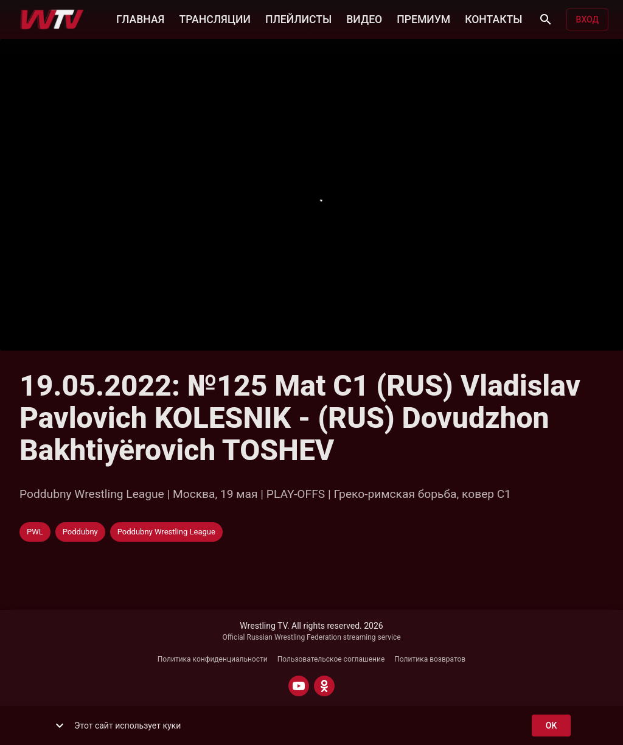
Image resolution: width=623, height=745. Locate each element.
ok (551, 726)
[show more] (59, 725)
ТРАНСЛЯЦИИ (214, 18)
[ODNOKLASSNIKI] (324, 686)
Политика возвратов (429, 659)
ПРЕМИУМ (423, 18)
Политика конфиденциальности (213, 659)
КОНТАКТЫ (493, 18)
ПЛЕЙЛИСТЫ (298, 18)
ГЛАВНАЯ (140, 18)
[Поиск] (545, 19)
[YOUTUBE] (298, 686)
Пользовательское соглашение (331, 659)
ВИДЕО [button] (364, 18)
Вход (587, 19)
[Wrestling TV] (52, 19)
